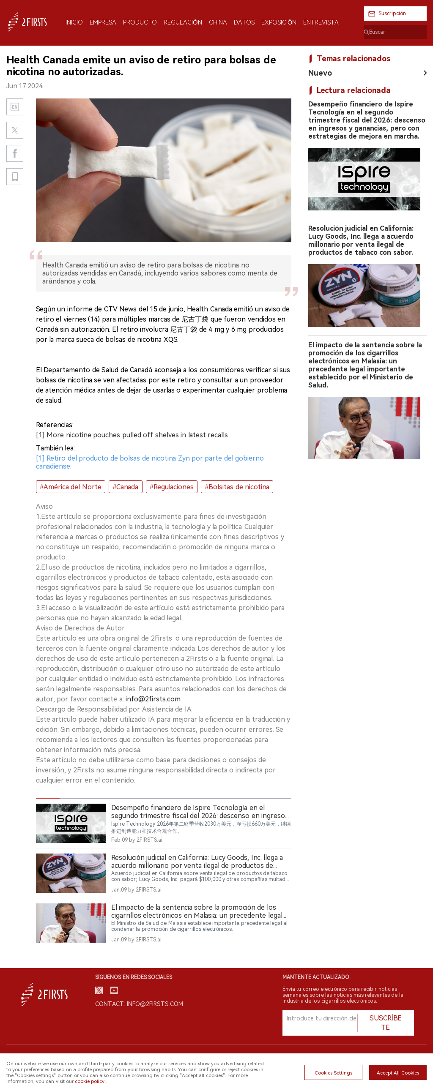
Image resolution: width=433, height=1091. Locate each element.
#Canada (125, 487)
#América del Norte (70, 487)
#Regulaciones (172, 487)
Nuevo (320, 72)
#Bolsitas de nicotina (237, 487)
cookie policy (89, 1081)
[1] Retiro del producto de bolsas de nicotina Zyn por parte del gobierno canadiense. (150, 462)
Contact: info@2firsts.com (139, 1004)
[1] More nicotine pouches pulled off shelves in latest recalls (132, 435)
